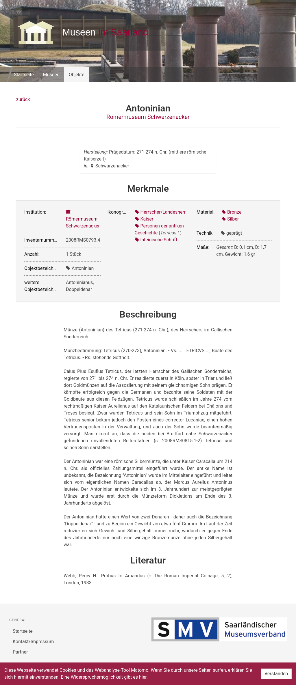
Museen (51, 74)
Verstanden (276, 673)
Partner (20, 652)
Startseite (24, 74)
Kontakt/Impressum (33, 641)
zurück (23, 99)
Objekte (76, 74)
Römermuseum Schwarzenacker (148, 116)
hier (143, 677)
